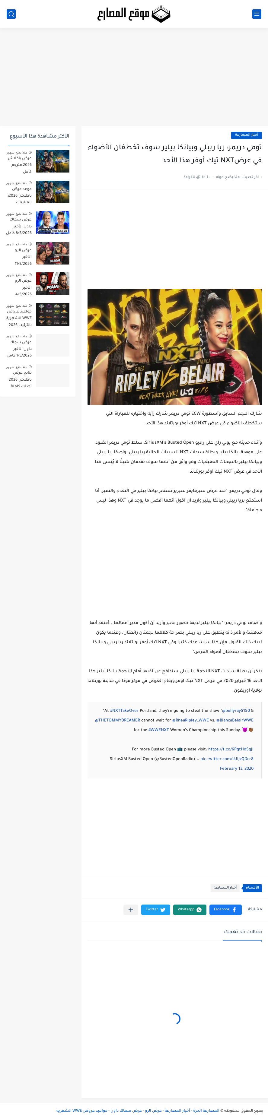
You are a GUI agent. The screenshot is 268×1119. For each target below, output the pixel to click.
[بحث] (11, 14)
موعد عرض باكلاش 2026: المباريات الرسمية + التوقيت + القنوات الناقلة (19, 197)
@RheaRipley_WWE (190, 720)
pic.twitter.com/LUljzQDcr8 (227, 759)
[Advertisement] (134, 79)
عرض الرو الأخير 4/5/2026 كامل (23, 289)
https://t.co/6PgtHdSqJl (231, 749)
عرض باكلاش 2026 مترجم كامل (20, 165)
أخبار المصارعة (246, 135)
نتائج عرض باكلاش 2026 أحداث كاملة (20, 380)
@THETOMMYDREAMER (117, 720)
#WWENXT (158, 730)
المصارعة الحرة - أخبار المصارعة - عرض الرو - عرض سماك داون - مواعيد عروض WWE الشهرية (137, 1111)
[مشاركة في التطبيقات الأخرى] (130, 910)
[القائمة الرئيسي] (256, 14)
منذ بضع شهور (16, 152)
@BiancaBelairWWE (235, 720)
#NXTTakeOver (124, 711)
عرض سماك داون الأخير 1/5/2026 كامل (19, 349)
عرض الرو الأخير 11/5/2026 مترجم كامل (21, 258)
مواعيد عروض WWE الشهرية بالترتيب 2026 (19, 319)
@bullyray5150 (236, 711)
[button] (225, 910)
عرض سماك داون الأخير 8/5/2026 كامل (19, 227)
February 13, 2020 (237, 769)
